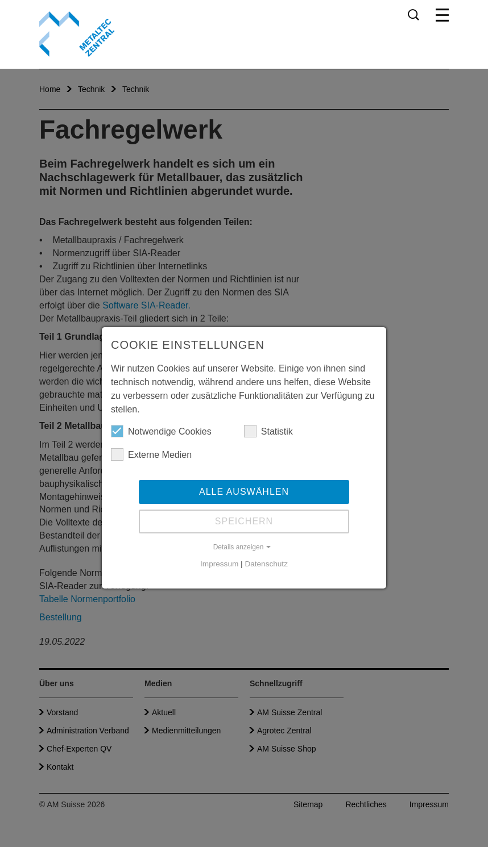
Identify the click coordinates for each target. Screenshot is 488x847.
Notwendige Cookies (161, 431)
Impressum (219, 564)
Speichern (244, 521)
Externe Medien (151, 454)
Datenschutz (266, 564)
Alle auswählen (244, 491)
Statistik (268, 431)
